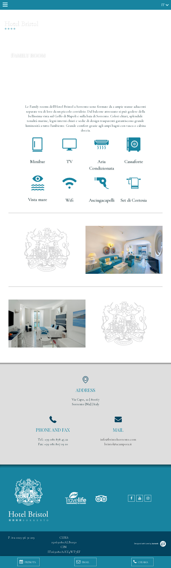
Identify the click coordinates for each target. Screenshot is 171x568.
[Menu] (5, 5)
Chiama (140, 562)
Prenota (27, 562)
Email (82, 562)
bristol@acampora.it (118, 444)
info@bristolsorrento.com (118, 439)
